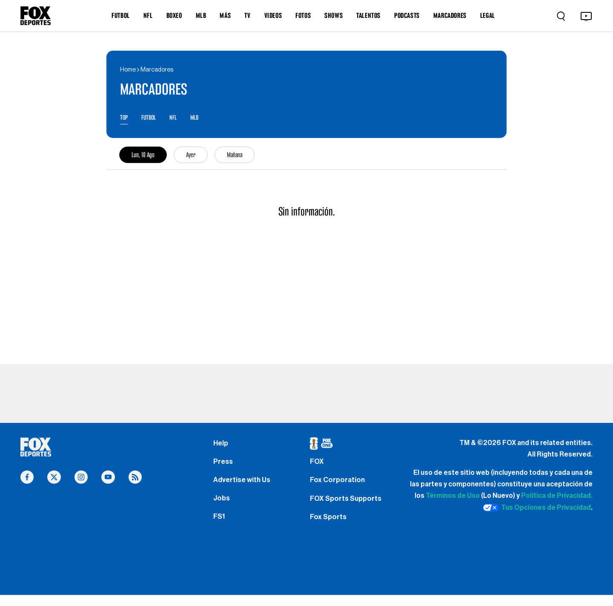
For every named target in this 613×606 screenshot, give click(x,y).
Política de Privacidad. (557, 497)
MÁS (225, 15)
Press (223, 465)
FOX (317, 465)
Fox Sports (329, 526)
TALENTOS (368, 15)
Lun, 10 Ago (143, 156)
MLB (201, 15)
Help (221, 445)
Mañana (234, 156)
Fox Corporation (338, 486)
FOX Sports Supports (348, 506)
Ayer (190, 156)
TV (247, 15)
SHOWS (333, 15)
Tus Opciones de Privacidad (537, 509)
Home (128, 70)
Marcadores (156, 70)
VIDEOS (273, 15)
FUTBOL (121, 15)
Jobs (222, 506)
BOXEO (174, 15)
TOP (124, 118)
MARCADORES (450, 15)
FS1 (219, 526)
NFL (148, 15)
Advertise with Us (243, 486)
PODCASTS (407, 15)
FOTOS (303, 15)
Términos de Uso (453, 497)
